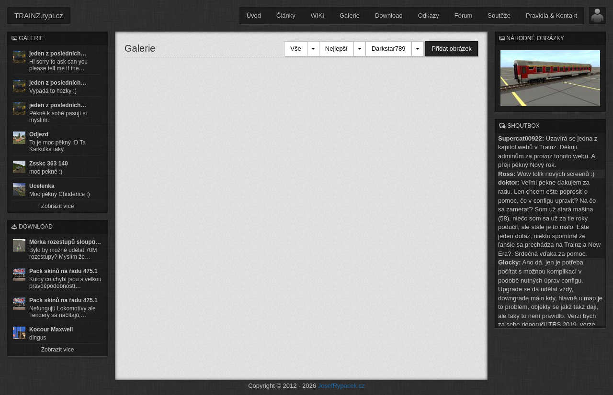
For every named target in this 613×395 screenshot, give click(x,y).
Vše (295, 48)
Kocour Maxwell (51, 329)
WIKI (317, 15)
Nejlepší (336, 48)
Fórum (463, 15)
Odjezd (38, 134)
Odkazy (428, 15)
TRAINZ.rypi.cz (38, 15)
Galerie (350, 15)
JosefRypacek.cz (341, 385)
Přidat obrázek (451, 48)
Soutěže (499, 15)
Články (285, 15)
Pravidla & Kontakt (551, 15)
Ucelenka (42, 186)
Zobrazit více (57, 206)
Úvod (254, 15)
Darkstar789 (389, 48)
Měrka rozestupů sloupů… (65, 242)
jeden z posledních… (57, 53)
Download (389, 15)
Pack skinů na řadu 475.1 (63, 271)
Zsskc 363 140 (48, 163)
